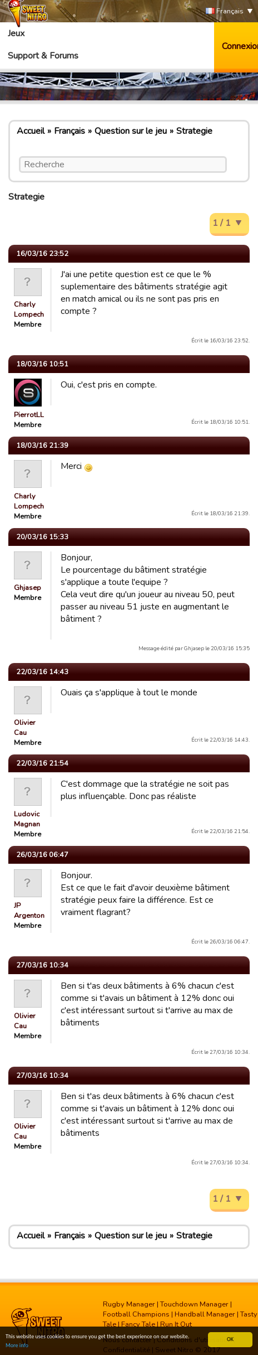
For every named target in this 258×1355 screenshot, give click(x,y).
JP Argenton (29, 911)
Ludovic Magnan (27, 819)
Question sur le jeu (131, 131)
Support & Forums (43, 56)
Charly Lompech (29, 309)
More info (17, 1345)
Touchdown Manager (194, 1304)
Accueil (30, 131)
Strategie (194, 131)
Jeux (16, 33)
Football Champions (136, 1314)
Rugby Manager (129, 1304)
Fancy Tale (138, 1324)
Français (225, 11)
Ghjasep (27, 588)
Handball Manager (205, 1314)
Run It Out (176, 1324)
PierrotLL (29, 415)
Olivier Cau (25, 728)
